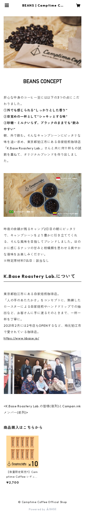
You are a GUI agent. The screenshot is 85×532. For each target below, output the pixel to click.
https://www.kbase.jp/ (21, 338)
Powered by (42, 509)
